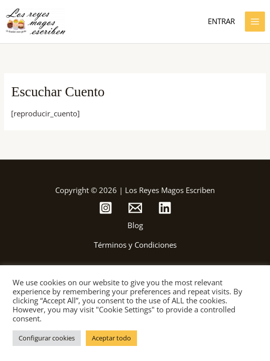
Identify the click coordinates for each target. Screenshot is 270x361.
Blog (135, 225)
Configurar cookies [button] (47, 337)
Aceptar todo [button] (111, 337)
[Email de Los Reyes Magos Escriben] (135, 208)
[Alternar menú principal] (255, 22)
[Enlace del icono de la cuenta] (221, 22)
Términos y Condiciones (135, 245)
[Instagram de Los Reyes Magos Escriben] (105, 208)
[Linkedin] (165, 208)
